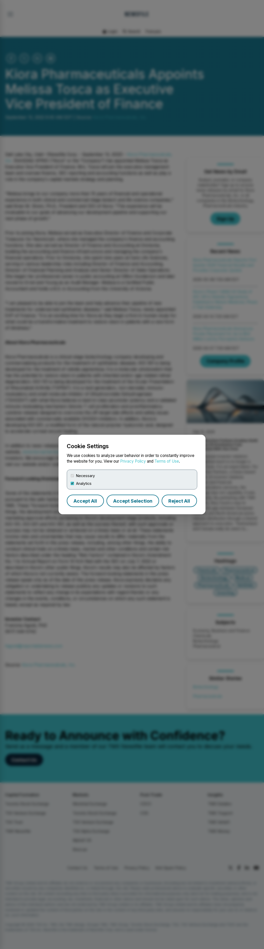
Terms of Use (166, 461)
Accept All (85, 501)
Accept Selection (132, 501)
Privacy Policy (133, 461)
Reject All (179, 501)
